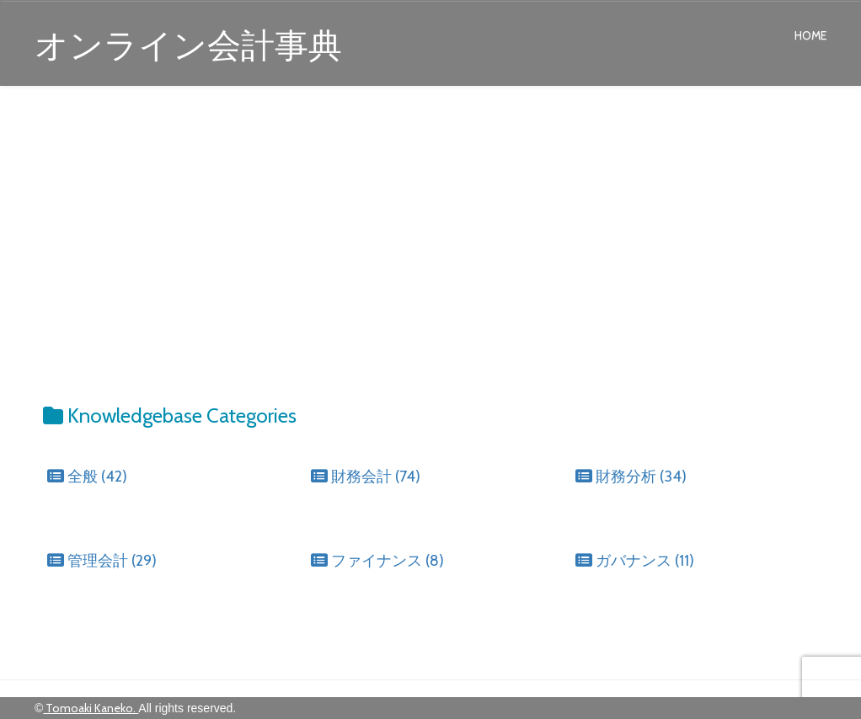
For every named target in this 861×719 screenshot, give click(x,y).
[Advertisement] (430, 229)
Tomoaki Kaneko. (90, 708)
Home (810, 35)
